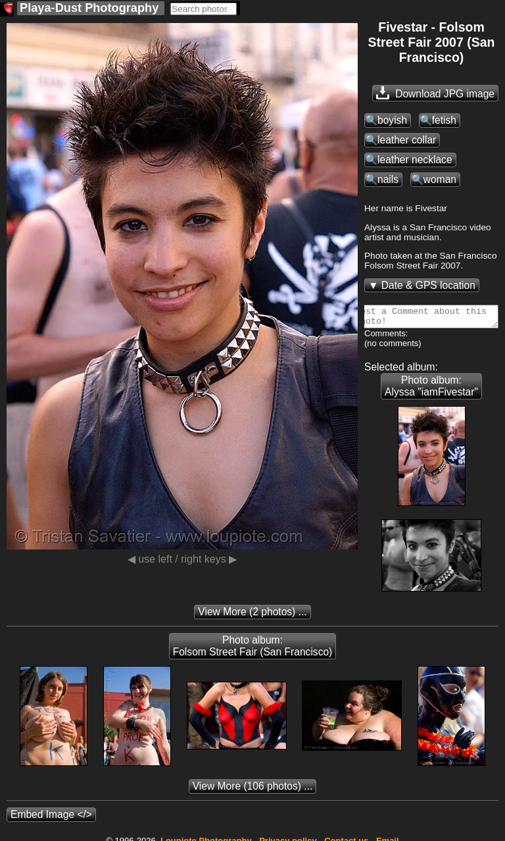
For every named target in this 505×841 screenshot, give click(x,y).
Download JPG (435, 92)
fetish (444, 120)
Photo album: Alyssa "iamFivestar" (431, 389)
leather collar (406, 139)
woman (439, 179)
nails (387, 179)
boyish (392, 120)
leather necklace (414, 159)
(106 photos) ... (253, 790)
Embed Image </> (51, 818)
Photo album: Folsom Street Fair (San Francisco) (253, 649)
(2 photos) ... (252, 615)
